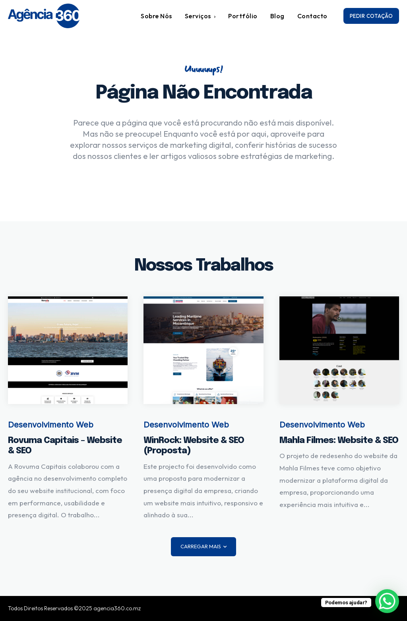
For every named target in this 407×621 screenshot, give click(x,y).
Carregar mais (203, 546)
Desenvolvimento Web (50, 424)
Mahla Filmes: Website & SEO (338, 440)
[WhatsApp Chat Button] (387, 601)
